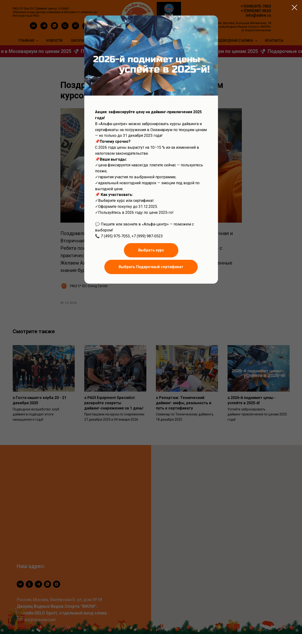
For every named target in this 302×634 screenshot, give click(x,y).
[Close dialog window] (294, 7)
